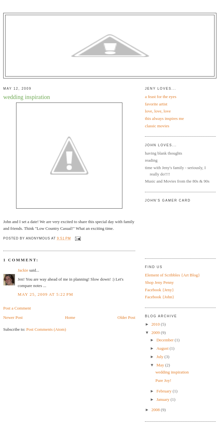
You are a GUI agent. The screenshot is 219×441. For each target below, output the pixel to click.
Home (70, 317)
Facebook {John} (159, 296)
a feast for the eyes (160, 96)
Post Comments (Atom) (46, 329)
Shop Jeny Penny (159, 282)
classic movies (157, 125)
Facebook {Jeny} (159, 289)
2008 (156, 409)
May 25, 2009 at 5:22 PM (45, 294)
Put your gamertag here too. (178, 227)
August (163, 348)
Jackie (23, 270)
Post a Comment (17, 308)
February (165, 391)
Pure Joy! (163, 380)
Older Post (126, 317)
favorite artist (156, 104)
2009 (156, 332)
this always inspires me (164, 118)
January (164, 399)
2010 (156, 324)
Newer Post (13, 317)
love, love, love (158, 111)
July (161, 356)
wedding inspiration (26, 97)
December (166, 340)
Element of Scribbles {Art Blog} (172, 275)
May (161, 365)
